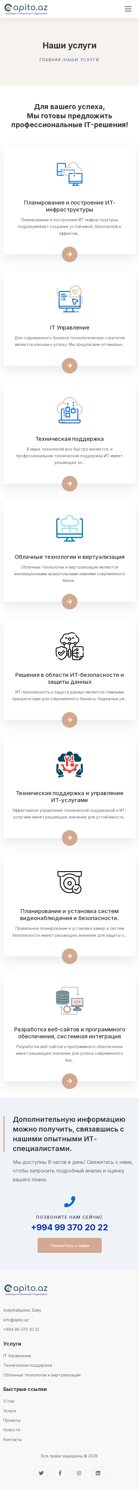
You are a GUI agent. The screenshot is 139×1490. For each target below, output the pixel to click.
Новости (11, 1429)
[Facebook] (60, 1472)
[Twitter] (41, 1472)
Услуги (9, 1410)
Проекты (12, 1420)
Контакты (12, 1439)
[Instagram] (79, 1472)
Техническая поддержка (27, 1365)
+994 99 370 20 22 (69, 1227)
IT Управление (17, 1355)
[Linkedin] (98, 1472)
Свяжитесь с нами (69, 1245)
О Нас (9, 1401)
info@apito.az (16, 1319)
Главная (50, 59)
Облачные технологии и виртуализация (42, 1375)
